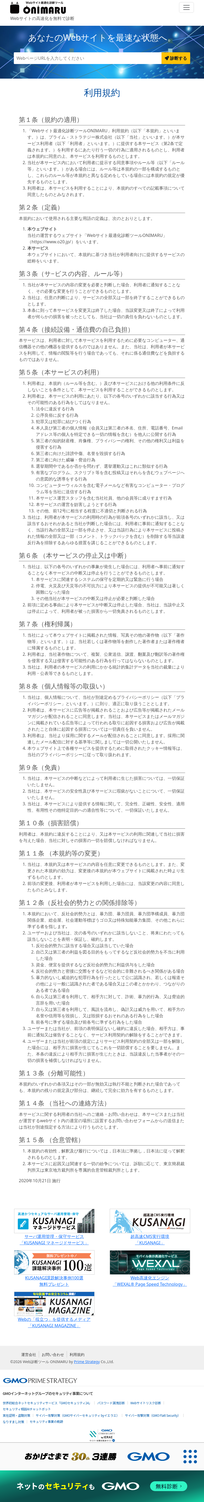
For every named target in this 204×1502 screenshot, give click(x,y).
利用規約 (77, 1354)
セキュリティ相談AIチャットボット (27, 1409)
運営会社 (28, 1354)
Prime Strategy (87, 1361)
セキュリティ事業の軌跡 (46, 1421)
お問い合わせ (53, 1354)
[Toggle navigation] (186, 7)
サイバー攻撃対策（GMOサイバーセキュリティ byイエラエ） (78, 1415)
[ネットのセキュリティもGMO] (102, 1486)
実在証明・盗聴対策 (16, 1415)
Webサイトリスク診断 (145, 1403)
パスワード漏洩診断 (111, 1403)
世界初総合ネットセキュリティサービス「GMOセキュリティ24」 (47, 1403)
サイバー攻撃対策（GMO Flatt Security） (152, 1415)
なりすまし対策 (13, 1421)
